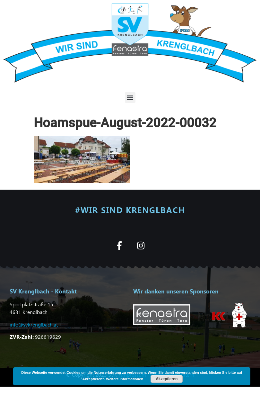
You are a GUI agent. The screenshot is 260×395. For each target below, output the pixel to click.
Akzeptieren (167, 379)
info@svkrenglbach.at (34, 324)
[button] (130, 97)
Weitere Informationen (124, 379)
